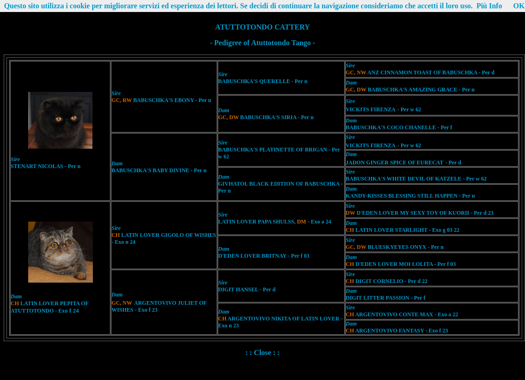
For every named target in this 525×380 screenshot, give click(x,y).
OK (519, 6)
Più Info (489, 6)
